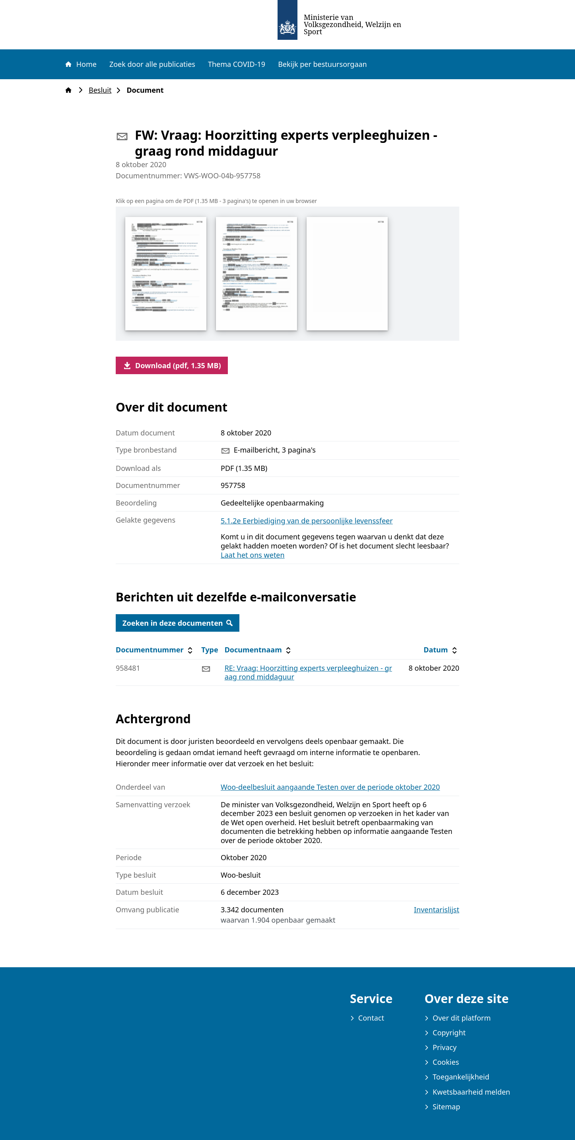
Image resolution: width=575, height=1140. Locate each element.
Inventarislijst (436, 909)
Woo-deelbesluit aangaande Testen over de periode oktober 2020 (330, 787)
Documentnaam (258, 649)
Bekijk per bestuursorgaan (322, 64)
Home (80, 64)
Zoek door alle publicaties (152, 64)
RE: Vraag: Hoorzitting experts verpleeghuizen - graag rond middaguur (308, 672)
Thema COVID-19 (236, 64)
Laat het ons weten (253, 555)
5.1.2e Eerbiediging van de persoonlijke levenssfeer (307, 520)
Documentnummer (155, 649)
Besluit (102, 90)
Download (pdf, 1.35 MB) (171, 365)
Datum (441, 649)
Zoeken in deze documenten (177, 623)
